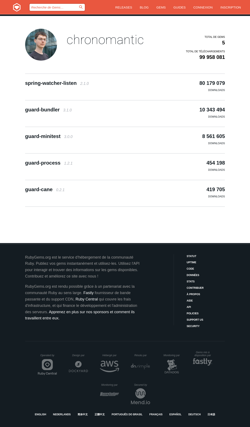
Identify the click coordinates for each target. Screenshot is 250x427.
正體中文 (100, 414)
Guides (179, 7)
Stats (191, 281)
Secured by (142, 384)
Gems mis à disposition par (203, 354)
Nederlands (62, 414)
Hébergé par (110, 355)
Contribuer (195, 287)
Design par (80, 355)
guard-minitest (48, 136)
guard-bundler (48, 109)
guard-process (48, 163)
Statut (191, 256)
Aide (190, 300)
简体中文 (83, 414)
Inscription (230, 7)
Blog (144, 7)
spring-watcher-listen (57, 83)
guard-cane (45, 189)
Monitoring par (172, 355)
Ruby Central (86, 299)
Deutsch (194, 414)
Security (193, 326)
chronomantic (105, 39)
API (189, 307)
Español (175, 414)
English (40, 414)
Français (156, 414)
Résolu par (142, 355)
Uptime (191, 262)
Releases (123, 7)
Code (190, 268)
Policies (193, 313)
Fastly (88, 293)
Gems (161, 7)
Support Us (195, 319)
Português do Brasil (127, 414)
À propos (193, 294)
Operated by (48, 357)
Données (193, 275)
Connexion (203, 7)
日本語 (211, 414)
